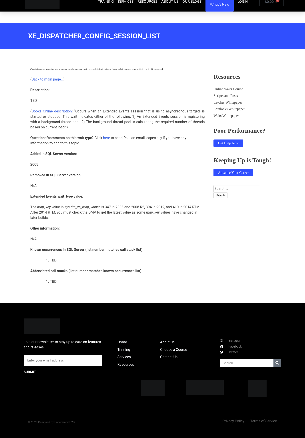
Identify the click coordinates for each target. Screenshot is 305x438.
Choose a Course (173, 350)
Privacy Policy (233, 421)
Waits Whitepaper (226, 116)
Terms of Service (263, 421)
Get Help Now (228, 143)
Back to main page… (47, 79)
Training (123, 350)
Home (122, 342)
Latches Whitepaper (227, 102)
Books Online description (52, 111)
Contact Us (169, 357)
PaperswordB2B (64, 422)
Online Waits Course (228, 89)
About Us (167, 342)
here (106, 138)
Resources (125, 364)
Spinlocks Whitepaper (229, 109)
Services (124, 357)
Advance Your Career (233, 173)
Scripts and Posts (225, 96)
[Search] (277, 363)
